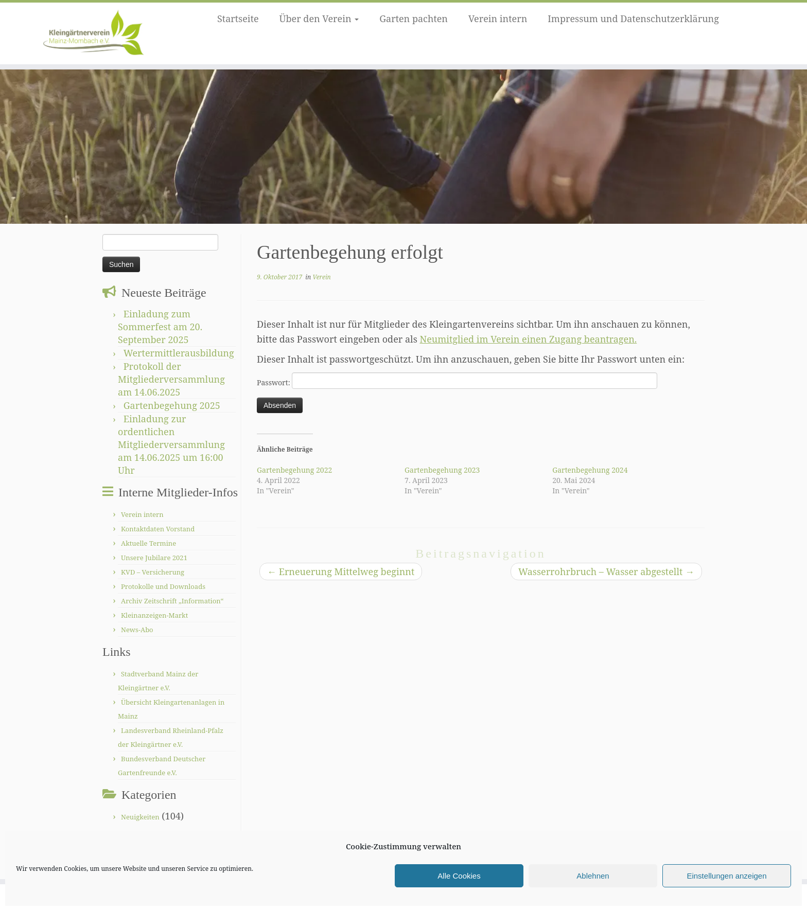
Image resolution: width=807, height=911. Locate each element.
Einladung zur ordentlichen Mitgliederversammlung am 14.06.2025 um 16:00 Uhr (171, 444)
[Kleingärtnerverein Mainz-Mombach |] (93, 33)
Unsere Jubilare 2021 (154, 557)
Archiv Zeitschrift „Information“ (172, 600)
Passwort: (457, 380)
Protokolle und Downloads (163, 586)
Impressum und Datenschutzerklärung (633, 18)
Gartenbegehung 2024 (589, 470)
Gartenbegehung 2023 (442, 470)
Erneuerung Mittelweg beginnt (340, 571)
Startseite (238, 18)
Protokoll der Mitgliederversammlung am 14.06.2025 (171, 379)
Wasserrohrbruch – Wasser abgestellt (606, 571)
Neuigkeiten (140, 816)
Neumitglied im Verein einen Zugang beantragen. (528, 339)
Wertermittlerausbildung (179, 353)
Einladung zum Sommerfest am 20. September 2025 (160, 327)
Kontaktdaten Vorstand (158, 528)
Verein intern (497, 18)
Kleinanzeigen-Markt (154, 615)
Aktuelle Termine (148, 543)
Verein (321, 277)
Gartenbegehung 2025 (172, 405)
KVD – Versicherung (152, 572)
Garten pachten (413, 18)
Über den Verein (319, 18)
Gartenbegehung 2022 (294, 470)
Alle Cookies (458, 875)
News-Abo (137, 629)
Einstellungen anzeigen (726, 875)
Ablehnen (592, 875)
